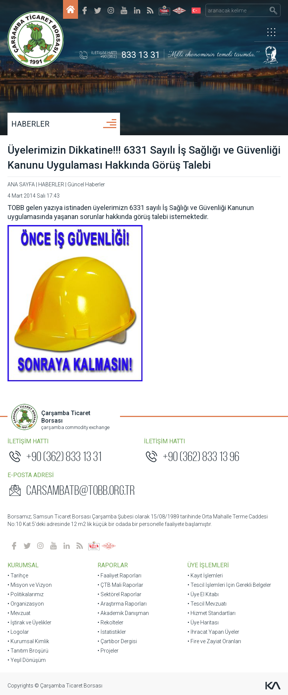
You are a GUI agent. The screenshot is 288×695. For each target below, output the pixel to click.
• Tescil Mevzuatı (207, 604)
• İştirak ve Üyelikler (29, 622)
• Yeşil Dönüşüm (27, 660)
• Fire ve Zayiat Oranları (214, 641)
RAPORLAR (113, 565)
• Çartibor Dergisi (117, 641)
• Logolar (18, 632)
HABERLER (30, 123)
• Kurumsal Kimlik (28, 641)
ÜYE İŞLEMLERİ (208, 565)
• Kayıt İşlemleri (205, 576)
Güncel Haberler (86, 184)
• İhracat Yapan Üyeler (213, 632)
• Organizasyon (26, 604)
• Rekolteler (110, 622)
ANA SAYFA (21, 184)
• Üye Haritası (203, 622)
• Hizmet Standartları (212, 613)
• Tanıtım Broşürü (28, 651)
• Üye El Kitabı (203, 594)
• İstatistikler (112, 632)
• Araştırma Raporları (122, 604)
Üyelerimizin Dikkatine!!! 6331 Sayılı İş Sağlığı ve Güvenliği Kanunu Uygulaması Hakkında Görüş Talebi (144, 157)
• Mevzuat (19, 613)
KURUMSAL (23, 565)
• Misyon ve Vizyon (30, 585)
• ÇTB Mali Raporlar (120, 585)
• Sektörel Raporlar (119, 594)
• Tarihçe (18, 576)
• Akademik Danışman (123, 613)
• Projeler (108, 651)
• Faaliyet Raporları (119, 576)
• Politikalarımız (26, 594)
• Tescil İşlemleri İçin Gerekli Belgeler (229, 585)
